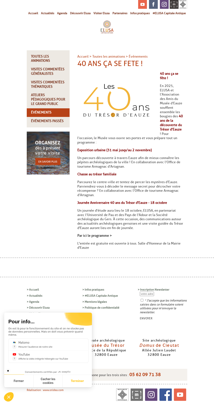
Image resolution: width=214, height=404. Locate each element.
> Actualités (34, 296)
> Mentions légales (94, 302)
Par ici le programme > (95, 236)
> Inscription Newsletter (153, 289)
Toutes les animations (40, 58)
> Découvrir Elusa (38, 307)
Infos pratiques (140, 13)
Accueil (33, 13)
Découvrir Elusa (80, 13)
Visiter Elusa (101, 13)
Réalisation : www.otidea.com (45, 390)
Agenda (62, 13)
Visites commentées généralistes (47, 71)
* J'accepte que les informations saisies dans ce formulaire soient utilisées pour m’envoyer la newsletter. (163, 306)
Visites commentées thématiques (47, 84)
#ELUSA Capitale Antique (169, 13)
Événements (41, 112)
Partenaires (119, 13)
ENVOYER (146, 318)
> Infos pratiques (93, 289)
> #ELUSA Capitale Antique (100, 296)
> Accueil (33, 289)
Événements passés (47, 121)
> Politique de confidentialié (100, 307)
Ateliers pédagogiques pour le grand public (48, 99)
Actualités (47, 13)
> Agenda (33, 302)
